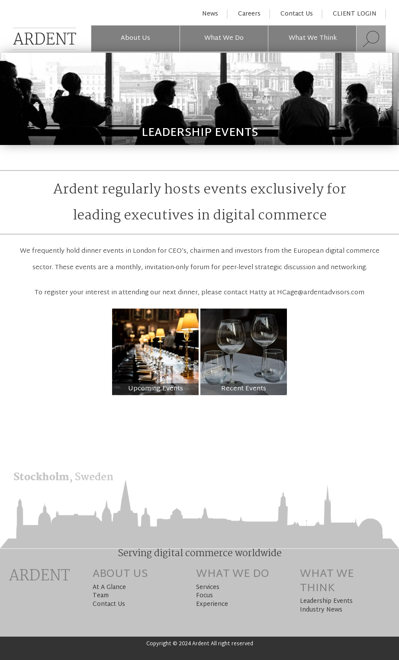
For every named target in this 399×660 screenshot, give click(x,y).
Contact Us (296, 14)
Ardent (39, 576)
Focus (204, 595)
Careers (249, 14)
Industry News (321, 610)
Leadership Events (326, 601)
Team (101, 595)
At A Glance (109, 587)
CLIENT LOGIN (354, 14)
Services (207, 587)
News (210, 14)
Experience (212, 604)
